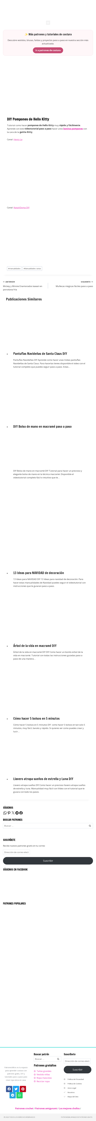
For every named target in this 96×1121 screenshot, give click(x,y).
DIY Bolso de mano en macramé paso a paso (42, 426)
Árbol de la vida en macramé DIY (34, 645)
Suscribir (48, 860)
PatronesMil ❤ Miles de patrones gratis (76, 1117)
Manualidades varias (32, 268)
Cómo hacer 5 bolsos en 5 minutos (36, 718)
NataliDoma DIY (22, 207)
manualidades (14, 268)
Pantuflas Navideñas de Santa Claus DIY (40, 353)
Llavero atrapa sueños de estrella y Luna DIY (43, 779)
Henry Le (18, 139)
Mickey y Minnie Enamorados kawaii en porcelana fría (24, 285)
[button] (48, 23)
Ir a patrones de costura (48, 50)
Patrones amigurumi (46, 1108)
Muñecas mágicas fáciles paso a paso (71, 284)
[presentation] (49, 324)
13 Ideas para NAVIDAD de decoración (38, 573)
